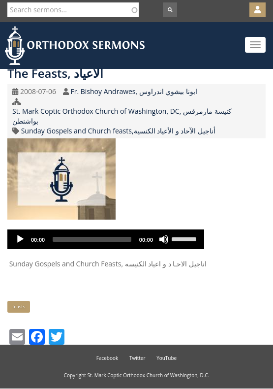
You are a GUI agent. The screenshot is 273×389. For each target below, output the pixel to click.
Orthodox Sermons (75, 45)
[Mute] (164, 239)
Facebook (107, 358)
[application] (105, 239)
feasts (18, 306)
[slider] (92, 239)
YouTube (166, 358)
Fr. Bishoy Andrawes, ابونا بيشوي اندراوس (133, 91)
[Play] (20, 239)
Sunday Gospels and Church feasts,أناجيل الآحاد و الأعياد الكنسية (118, 130)
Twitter (137, 358)
